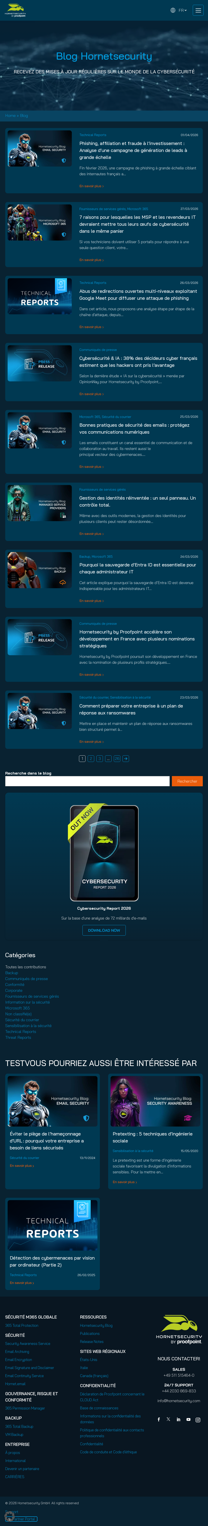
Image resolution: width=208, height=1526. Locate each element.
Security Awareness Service (27, 1343)
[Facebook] (159, 1420)
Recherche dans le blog (28, 773)
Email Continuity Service (24, 1375)
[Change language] (178, 10)
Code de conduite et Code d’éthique (108, 1452)
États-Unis (88, 1359)
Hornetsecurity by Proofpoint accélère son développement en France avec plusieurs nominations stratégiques (137, 638)
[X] (169, 1420)
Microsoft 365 (137, 209)
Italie (84, 1367)
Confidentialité (91, 1444)
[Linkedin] (178, 1420)
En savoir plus (90, 186)
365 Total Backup (19, 1426)
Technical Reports (92, 135)
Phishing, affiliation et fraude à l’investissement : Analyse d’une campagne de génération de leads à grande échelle (133, 150)
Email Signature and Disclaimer (29, 1367)
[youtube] (188, 1420)
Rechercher (187, 781)
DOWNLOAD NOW (104, 930)
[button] (9, 1516)
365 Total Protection (21, 1325)
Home (10, 115)
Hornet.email (15, 1383)
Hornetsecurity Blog (96, 1325)
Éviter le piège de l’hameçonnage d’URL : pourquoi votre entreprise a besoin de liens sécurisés (47, 1140)
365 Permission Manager (25, 1408)
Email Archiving (17, 1351)
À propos (12, 1452)
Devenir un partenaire (22, 1468)
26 (117, 758)
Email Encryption (18, 1359)
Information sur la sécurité (27, 1002)
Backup (84, 556)
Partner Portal (23, 1519)
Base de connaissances (99, 1408)
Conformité (14, 984)
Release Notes (92, 1341)
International (15, 1460)
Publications (90, 1333)
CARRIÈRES (14, 1476)
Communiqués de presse (98, 350)
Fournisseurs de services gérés (102, 209)
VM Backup (14, 1434)
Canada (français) (94, 1375)
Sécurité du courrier (116, 417)
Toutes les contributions (25, 966)
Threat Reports (18, 1037)
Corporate (13, 990)
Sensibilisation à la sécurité (130, 697)
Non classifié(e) (18, 1013)
